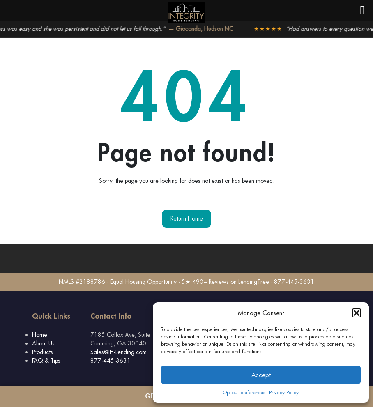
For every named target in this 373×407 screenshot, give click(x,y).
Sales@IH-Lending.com (118, 352)
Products (42, 352)
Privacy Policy (284, 392)
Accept (261, 375)
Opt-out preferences (244, 392)
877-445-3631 (110, 360)
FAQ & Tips (46, 360)
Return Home (186, 218)
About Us (43, 343)
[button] (356, 313)
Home (39, 334)
